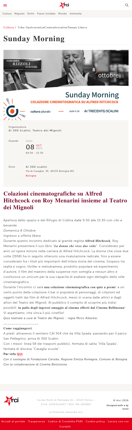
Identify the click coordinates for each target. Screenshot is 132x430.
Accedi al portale (20, 421)
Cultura (7, 13)
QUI (20, 354)
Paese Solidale (46, 13)
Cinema (55, 27)
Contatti (78, 426)
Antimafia (76, 13)
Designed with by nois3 (118, 404)
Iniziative (68, 27)
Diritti (30, 13)
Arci (66, 5)
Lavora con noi (57, 426)
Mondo (62, 13)
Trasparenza (46, 421)
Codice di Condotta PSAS (78, 421)
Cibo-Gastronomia (34, 27)
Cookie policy (113, 421)
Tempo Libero (87, 27)
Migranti (19, 13)
